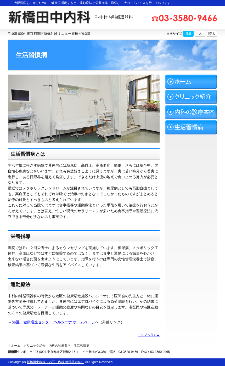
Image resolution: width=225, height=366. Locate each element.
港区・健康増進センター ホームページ (53, 322)
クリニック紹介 (35, 345)
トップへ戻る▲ (149, 335)
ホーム (15, 345)
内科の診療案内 (60, 345)
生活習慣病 (81, 345)
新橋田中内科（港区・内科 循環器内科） (55, 362)
